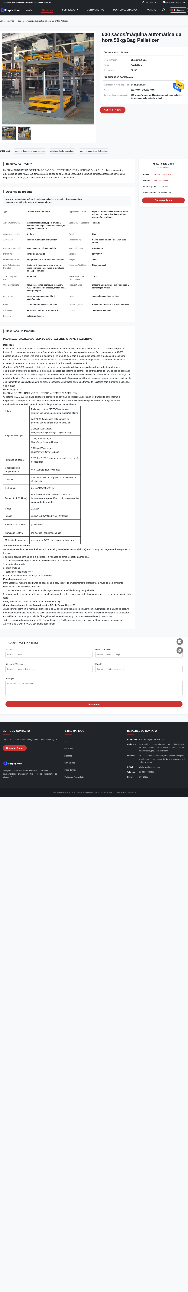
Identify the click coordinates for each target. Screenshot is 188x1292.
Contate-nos (69, 765)
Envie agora (94, 706)
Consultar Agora (163, 200)
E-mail (98, 664)
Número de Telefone (14, 664)
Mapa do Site (70, 772)
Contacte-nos (95, 10)
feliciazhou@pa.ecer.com (175, 2)
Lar (1, 21)
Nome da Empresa (103, 649)
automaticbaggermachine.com (151, 741)
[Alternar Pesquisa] (163, 10)
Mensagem (10, 678)
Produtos (47, 10)
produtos (10, 21)
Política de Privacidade (74, 779)
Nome (8, 649)
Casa (29, 10)
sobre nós (68, 751)
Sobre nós (69, 10)
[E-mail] (180, 641)
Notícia (151, 10)
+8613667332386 (161, 180)
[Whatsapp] (180, 650)
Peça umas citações (125, 10)
